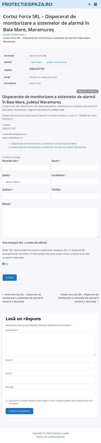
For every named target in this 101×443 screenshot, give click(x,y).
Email (56, 161)
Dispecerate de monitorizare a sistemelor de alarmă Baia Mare (44, 143)
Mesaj (6, 204)
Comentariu (12, 330)
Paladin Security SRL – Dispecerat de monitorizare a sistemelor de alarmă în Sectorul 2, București (78, 298)
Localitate (59, 175)
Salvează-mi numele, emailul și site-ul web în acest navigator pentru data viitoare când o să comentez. (50, 402)
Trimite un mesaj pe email (43, 77)
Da (6, 263)
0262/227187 (36, 69)
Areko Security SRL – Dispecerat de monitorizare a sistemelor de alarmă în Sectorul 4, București (22, 298)
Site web (9, 387)
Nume (9, 360)
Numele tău (10, 161)
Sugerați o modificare (87, 91)
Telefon (56, 189)
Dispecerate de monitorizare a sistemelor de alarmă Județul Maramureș (48, 147)
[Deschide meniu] (95, 4)
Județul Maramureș (57, 62)
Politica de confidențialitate (50, 436)
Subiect (7, 189)
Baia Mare (36, 62)
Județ (6, 175)
